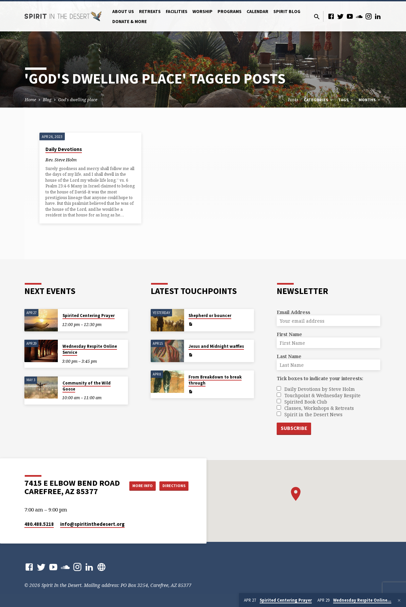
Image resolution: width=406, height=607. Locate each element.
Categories (319, 99)
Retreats (150, 11)
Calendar (257, 11)
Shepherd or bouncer (209, 315)
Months (370, 99)
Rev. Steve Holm (61, 160)
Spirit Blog (286, 11)
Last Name (289, 355)
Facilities (176, 11)
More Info (171, 479)
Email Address (293, 311)
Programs (230, 11)
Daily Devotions (63, 149)
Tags (346, 99)
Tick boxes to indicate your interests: (320, 377)
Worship (202, 11)
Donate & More (129, 21)
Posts (293, 100)
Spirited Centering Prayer (88, 315)
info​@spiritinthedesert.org (92, 524)
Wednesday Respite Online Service (89, 348)
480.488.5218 (39, 524)
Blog (47, 100)
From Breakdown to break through (215, 379)
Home (30, 100)
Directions (171, 492)
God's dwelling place (77, 100)
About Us (123, 11)
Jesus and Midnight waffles (216, 345)
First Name (289, 333)
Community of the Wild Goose (86, 385)
